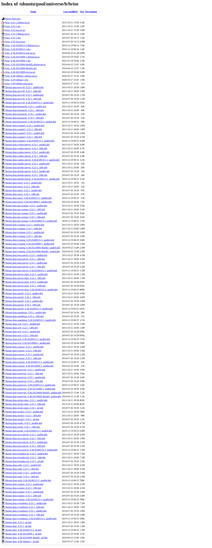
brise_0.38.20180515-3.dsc (18, 49)
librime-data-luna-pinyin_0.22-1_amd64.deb (26, 255)
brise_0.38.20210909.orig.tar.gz (20, 72)
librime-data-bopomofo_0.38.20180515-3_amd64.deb (30, 121)
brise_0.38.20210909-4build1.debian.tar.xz (25, 64)
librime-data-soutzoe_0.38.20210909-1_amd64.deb (29, 366)
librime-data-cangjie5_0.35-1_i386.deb (23, 137)
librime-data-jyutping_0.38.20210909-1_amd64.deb (29, 244)
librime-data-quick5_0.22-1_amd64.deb (24, 293)
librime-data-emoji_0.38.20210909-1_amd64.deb (28, 202)
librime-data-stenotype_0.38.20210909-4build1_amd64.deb (33, 392)
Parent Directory (13, 18)
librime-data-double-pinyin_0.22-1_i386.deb (26, 167)
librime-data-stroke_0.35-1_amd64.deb (23, 423)
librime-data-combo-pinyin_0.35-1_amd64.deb (27, 152)
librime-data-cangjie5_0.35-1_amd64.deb (24, 133)
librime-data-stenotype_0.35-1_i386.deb (24, 381)
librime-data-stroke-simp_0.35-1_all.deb (24, 408)
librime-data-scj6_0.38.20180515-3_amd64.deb (27, 339)
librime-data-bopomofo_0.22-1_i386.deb (24, 110)
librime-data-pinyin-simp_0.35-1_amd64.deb (26, 282)
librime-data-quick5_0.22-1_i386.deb (22, 297)
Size (82, 11)
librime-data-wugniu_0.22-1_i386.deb (23, 488)
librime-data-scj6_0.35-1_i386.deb (21, 335)
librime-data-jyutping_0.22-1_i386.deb (23, 228)
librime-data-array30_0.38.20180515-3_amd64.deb (29, 102)
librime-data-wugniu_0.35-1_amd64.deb (24, 492)
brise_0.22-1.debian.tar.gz (17, 22)
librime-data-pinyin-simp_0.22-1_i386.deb (25, 278)
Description (91, 11)
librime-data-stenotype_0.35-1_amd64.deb (25, 377)
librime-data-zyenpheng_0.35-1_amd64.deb (26, 511)
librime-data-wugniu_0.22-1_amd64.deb (24, 484)
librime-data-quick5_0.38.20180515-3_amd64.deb (29, 308)
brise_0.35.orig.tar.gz (15, 41)
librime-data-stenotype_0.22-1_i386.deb (24, 373)
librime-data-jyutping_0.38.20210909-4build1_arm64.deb (32, 251)
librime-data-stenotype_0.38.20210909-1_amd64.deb (30, 389)
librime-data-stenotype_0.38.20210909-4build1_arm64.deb (33, 396)
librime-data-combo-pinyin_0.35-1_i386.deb (26, 156)
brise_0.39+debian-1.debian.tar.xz (21, 76)
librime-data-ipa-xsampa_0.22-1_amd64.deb (26, 205)
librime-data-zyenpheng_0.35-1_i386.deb (24, 515)
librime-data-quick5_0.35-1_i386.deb (22, 305)
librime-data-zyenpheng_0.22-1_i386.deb (24, 507)
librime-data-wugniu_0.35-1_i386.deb (23, 495)
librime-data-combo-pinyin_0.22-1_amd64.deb (27, 144)
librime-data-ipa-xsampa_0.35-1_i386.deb (25, 217)
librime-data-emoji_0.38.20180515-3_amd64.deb (28, 198)
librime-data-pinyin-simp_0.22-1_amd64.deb (26, 274)
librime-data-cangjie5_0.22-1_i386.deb (23, 129)
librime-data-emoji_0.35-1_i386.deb (22, 194)
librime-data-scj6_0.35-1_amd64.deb (22, 331)
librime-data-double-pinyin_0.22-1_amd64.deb (27, 163)
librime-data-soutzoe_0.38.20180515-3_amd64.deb (29, 362)
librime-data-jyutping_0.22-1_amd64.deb (24, 225)
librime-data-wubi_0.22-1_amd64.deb (23, 465)
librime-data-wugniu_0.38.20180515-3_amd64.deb (29, 499)
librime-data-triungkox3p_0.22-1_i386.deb (25, 457)
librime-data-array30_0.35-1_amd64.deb (24, 95)
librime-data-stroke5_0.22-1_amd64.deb (24, 411)
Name (33, 11)
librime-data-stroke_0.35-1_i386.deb (22, 427)
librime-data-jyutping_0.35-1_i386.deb (23, 236)
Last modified (70, 11)
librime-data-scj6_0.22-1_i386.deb (21, 328)
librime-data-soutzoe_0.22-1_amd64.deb (24, 347)
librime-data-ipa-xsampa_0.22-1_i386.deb (25, 209)
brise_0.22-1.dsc (13, 26)
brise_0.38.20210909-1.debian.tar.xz (22, 57)
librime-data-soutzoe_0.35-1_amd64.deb (24, 354)
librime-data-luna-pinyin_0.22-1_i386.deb (25, 259)
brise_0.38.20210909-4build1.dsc (21, 68)
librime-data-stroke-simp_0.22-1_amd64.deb (26, 400)
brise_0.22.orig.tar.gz (15, 30)
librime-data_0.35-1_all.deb (18, 526)
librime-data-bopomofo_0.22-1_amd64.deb (25, 106)
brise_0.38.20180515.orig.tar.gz (20, 53)
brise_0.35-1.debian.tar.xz (17, 34)
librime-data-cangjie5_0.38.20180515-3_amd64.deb (29, 141)
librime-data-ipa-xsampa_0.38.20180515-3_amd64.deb (31, 221)
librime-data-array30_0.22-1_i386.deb (23, 91)
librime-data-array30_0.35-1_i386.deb (23, 99)
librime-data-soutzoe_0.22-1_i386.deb (23, 350)
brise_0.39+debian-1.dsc (16, 80)
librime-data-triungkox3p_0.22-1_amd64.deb (26, 453)
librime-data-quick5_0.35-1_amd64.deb (24, 301)
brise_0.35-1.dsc (13, 38)
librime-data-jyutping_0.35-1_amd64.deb (24, 232)
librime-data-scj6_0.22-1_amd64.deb (22, 324)
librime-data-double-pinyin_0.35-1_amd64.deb (27, 171)
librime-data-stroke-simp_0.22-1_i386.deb (25, 404)
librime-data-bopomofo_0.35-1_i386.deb (24, 118)
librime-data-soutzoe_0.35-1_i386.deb (23, 358)
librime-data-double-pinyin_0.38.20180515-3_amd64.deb (32, 179)
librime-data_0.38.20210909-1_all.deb (23, 534)
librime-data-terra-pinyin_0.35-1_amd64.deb (26, 442)
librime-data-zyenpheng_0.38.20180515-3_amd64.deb (31, 518)
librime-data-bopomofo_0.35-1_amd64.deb (25, 114)
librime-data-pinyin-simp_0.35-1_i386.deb (25, 286)
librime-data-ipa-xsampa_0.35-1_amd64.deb (26, 213)
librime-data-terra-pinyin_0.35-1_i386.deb (25, 446)
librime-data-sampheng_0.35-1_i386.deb (24, 316)
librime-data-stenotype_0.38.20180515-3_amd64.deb (30, 385)
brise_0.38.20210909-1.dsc (18, 60)
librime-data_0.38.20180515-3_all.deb (23, 530)
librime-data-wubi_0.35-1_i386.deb (22, 476)
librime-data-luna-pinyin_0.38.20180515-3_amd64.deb (31, 270)
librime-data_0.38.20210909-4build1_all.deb (26, 537)
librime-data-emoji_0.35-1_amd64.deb (23, 190)
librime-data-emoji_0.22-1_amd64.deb (23, 183)
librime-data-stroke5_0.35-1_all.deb (22, 419)
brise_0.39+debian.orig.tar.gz (19, 83)
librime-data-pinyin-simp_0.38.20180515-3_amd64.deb (31, 289)
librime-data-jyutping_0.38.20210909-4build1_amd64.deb (32, 247)
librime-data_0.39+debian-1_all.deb (22, 541)
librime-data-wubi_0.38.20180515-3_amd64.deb (28, 480)
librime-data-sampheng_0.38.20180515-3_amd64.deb (30, 320)
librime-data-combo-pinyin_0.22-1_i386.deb (26, 148)
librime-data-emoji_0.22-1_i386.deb (22, 186)
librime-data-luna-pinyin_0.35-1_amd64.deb (26, 263)
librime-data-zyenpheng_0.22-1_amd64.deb (26, 503)
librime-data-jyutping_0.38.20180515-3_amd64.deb (29, 240)
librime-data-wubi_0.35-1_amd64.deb (23, 473)
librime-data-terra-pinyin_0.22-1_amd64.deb (26, 434)
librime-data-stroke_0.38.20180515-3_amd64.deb (28, 431)
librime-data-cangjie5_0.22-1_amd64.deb (24, 125)
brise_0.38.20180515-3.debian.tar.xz (22, 45)
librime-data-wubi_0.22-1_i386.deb (22, 469)
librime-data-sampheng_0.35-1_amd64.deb (25, 312)
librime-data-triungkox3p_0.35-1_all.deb (24, 461)
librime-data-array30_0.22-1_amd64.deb (24, 87)
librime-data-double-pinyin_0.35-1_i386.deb (26, 175)
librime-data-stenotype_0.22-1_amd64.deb (25, 370)
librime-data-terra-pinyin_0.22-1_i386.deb (25, 438)
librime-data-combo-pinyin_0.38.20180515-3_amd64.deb (32, 160)
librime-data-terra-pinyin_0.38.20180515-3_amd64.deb (31, 450)
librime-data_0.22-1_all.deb (18, 522)
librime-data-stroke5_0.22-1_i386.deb (23, 415)
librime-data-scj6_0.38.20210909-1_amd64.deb (27, 343)
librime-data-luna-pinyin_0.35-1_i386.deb (25, 266)
